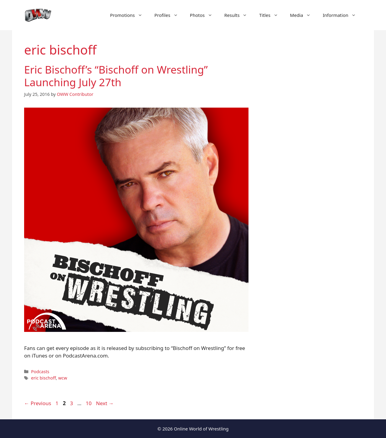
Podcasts (40, 371)
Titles (271, 15)
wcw (62, 378)
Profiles (169, 15)
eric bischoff (43, 378)
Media (303, 15)
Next (105, 403)
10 (89, 403)
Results (238, 15)
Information (342, 15)
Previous (37, 403)
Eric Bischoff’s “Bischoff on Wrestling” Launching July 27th (116, 75)
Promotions (129, 15)
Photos (204, 15)
